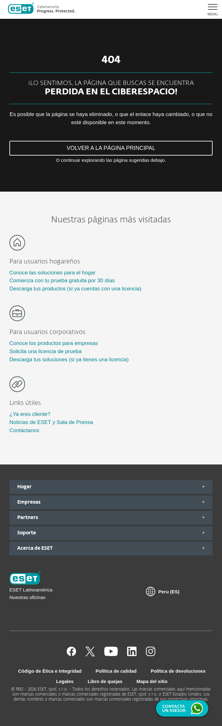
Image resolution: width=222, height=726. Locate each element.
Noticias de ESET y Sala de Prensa (51, 422)
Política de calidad (116, 671)
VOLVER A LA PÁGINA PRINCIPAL (111, 148)
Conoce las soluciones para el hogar (52, 273)
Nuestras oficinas (27, 597)
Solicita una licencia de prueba (45, 351)
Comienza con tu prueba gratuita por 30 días (62, 281)
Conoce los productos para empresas (53, 343)
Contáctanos (24, 430)
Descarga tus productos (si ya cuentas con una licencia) (75, 289)
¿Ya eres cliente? (29, 414)
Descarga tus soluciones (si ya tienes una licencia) (69, 360)
